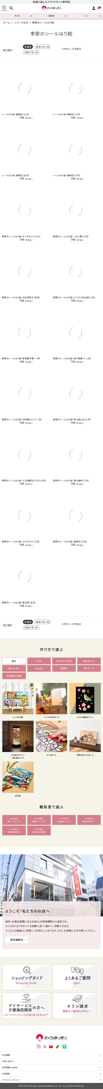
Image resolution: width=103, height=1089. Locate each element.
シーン (85, 15)
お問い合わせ (8, 1061)
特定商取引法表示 (10, 1067)
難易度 (51, 15)
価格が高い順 (31, 52)
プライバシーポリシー (11, 1080)
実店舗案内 (16, 939)
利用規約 (6, 1073)
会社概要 (6, 1055)
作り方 (17, 15)
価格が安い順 (42, 46)
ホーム (6, 22)
